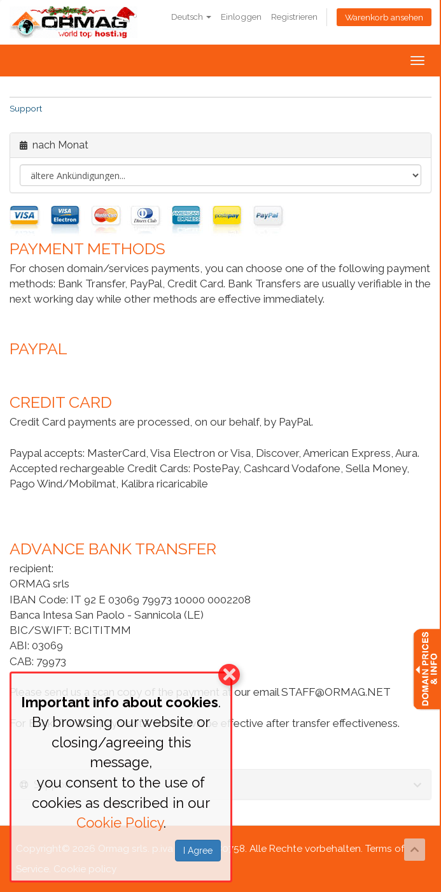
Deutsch (191, 16)
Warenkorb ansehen (384, 17)
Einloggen (241, 16)
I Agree (198, 850)
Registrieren (294, 16)
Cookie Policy (120, 822)
